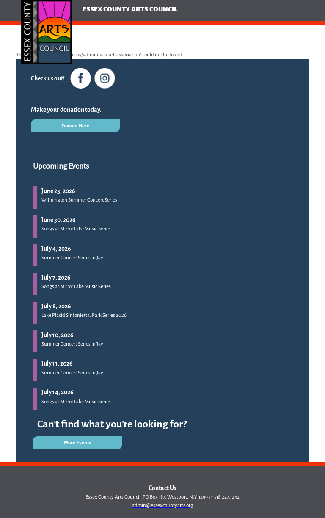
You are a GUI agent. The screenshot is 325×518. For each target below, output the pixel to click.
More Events (77, 443)
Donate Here (75, 126)
